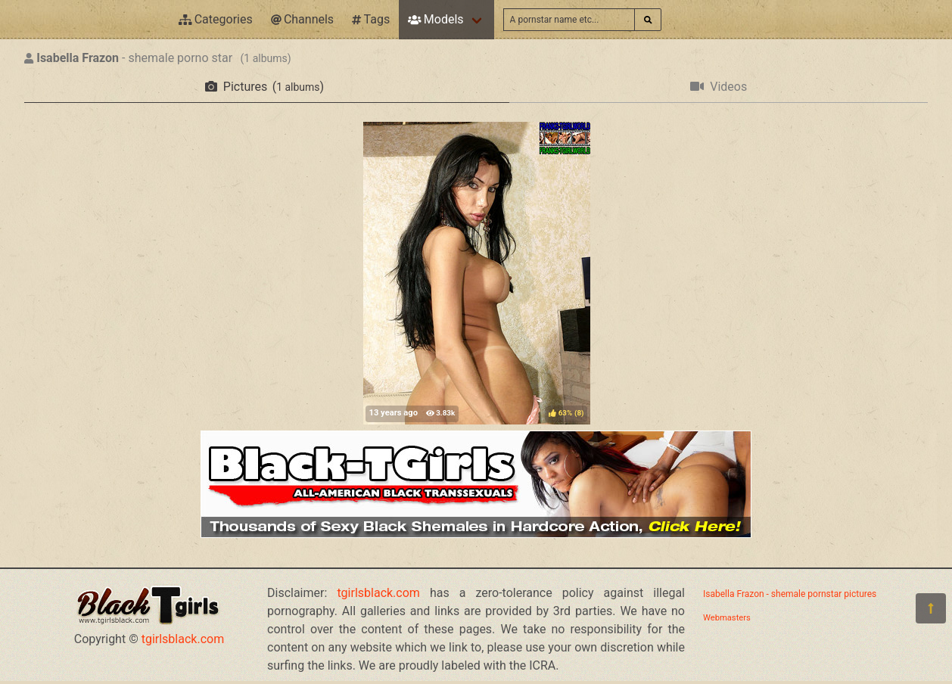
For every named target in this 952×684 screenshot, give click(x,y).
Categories (216, 19)
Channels (302, 19)
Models (435, 19)
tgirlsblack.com (183, 639)
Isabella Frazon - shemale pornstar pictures (789, 594)
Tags (371, 19)
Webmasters (727, 618)
